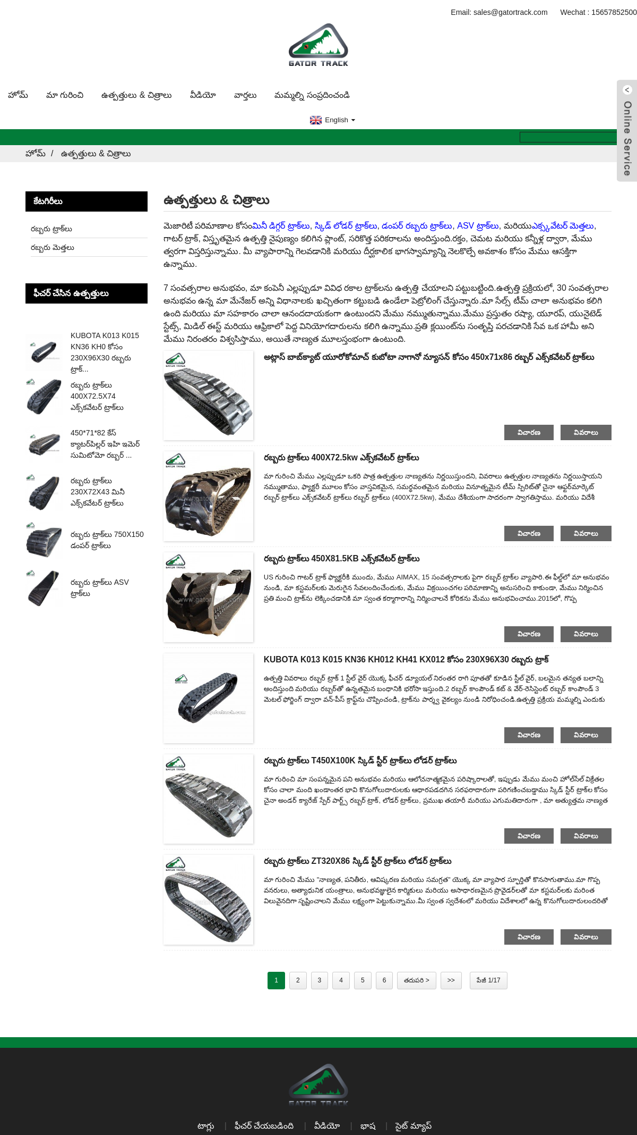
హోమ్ (18, 93)
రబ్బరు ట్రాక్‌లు (51, 227)
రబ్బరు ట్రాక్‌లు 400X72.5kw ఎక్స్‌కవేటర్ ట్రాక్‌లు (343, 456)
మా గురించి (64, 93)
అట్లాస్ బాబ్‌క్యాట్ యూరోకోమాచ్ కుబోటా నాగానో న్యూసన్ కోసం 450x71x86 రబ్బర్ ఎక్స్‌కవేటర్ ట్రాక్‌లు (433, 355)
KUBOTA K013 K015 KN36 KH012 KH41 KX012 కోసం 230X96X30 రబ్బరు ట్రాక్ (410, 657)
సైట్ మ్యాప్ (414, 1124)
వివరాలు (586, 431)
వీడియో (203, 93)
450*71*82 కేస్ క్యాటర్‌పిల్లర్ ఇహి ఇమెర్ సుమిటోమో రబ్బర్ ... (105, 442)
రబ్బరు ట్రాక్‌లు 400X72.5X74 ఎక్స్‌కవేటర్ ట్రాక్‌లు (97, 395)
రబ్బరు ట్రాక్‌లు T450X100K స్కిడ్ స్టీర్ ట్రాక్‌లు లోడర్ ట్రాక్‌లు (362, 758)
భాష (368, 1124)
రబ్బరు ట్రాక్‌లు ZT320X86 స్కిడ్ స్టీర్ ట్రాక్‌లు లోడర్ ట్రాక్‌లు (359, 859)
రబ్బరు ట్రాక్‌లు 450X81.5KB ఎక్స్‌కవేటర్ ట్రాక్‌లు (344, 557)
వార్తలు (245, 93)
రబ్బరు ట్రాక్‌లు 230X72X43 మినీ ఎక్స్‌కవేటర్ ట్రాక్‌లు (98, 490)
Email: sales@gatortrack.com (499, 10)
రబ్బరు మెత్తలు (52, 245)
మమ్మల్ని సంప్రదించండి (311, 93)
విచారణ (529, 431)
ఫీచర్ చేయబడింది (264, 1124)
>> (451, 979)
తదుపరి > (416, 979)
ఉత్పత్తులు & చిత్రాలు (136, 93)
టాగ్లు (205, 1124)
